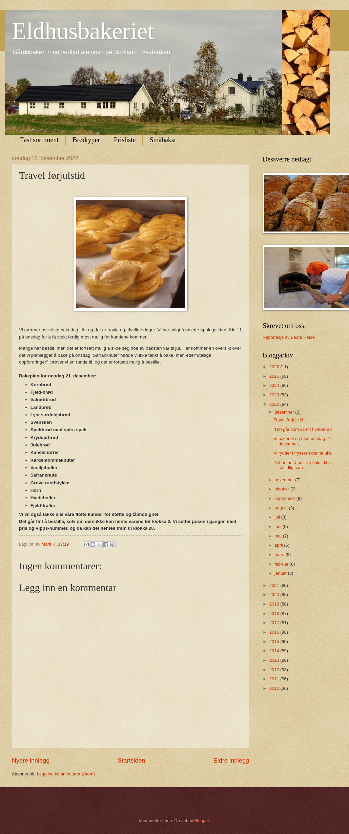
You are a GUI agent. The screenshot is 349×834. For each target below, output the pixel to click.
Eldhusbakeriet (83, 31)
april (279, 545)
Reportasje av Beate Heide (289, 337)
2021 (274, 585)
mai (278, 536)
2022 (274, 404)
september (285, 498)
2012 (274, 669)
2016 (274, 632)
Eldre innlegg (231, 760)
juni (278, 526)
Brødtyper (86, 140)
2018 (274, 613)
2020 (274, 594)
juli (277, 517)
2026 (274, 366)
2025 (274, 376)
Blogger (201, 820)
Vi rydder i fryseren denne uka (302, 453)
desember (284, 412)
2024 (274, 385)
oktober (282, 488)
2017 (274, 622)
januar (281, 573)
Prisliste (125, 140)
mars (279, 554)
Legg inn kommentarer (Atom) (66, 773)
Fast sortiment (39, 140)
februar (281, 564)
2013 (274, 660)
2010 (274, 688)
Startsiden (131, 760)
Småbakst (162, 140)
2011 (274, 678)
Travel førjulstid (288, 419)
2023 (274, 394)
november (284, 479)
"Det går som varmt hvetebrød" (303, 429)
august (281, 507)
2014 (274, 650)
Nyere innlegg (30, 760)
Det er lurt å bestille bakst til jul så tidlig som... (303, 465)
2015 (274, 641)
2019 (274, 604)
